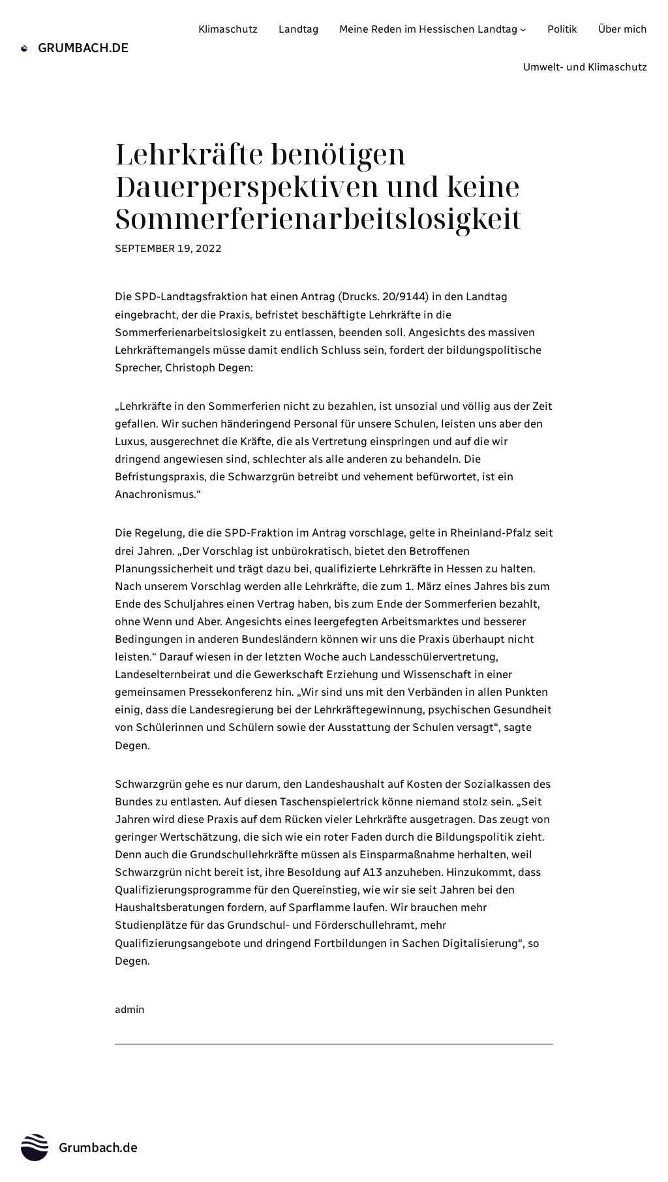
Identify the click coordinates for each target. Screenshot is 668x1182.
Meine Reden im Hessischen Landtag (428, 29)
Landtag (298, 29)
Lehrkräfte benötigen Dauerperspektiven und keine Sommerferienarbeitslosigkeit (318, 186)
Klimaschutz (228, 29)
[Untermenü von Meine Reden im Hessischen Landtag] (523, 29)
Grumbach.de (83, 47)
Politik (562, 29)
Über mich (622, 29)
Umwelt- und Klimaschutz (585, 67)
